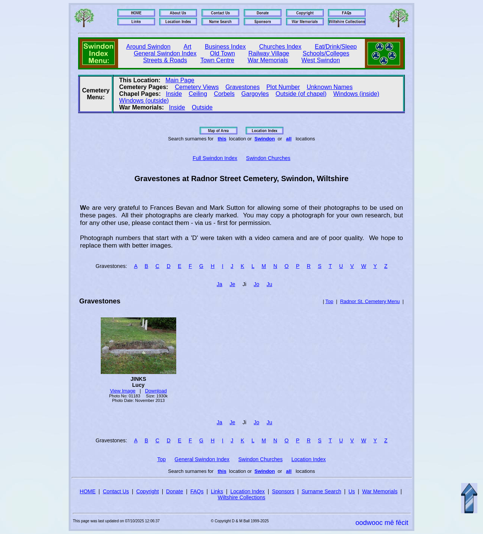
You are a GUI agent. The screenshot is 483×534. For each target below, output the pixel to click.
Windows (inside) (356, 94)
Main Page (180, 80)
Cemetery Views (196, 87)
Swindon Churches (268, 158)
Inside (174, 94)
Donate (174, 491)
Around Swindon (148, 46)
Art (187, 46)
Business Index (225, 46)
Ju (269, 284)
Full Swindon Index (214, 158)
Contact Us (116, 491)
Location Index (308, 459)
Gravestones (242, 87)
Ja (219, 284)
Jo (256, 284)
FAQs (196, 491)
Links (217, 491)
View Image (122, 391)
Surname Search (321, 491)
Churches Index (280, 46)
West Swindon (320, 60)
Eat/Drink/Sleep (336, 46)
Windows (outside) (144, 100)
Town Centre (217, 60)
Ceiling (198, 94)
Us (351, 491)
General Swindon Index (165, 53)
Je (232, 284)
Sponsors (283, 491)
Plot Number (283, 87)
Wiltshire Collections (241, 497)
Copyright (147, 491)
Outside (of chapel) (300, 94)
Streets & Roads (165, 60)
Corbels (224, 94)
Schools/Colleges (326, 53)
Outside (202, 107)
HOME (87, 491)
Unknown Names (330, 87)
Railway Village (268, 53)
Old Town (222, 53)
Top (329, 301)
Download (156, 391)
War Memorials (268, 60)
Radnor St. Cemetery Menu (370, 301)
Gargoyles (255, 94)
